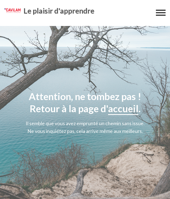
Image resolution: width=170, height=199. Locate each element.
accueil (123, 108)
